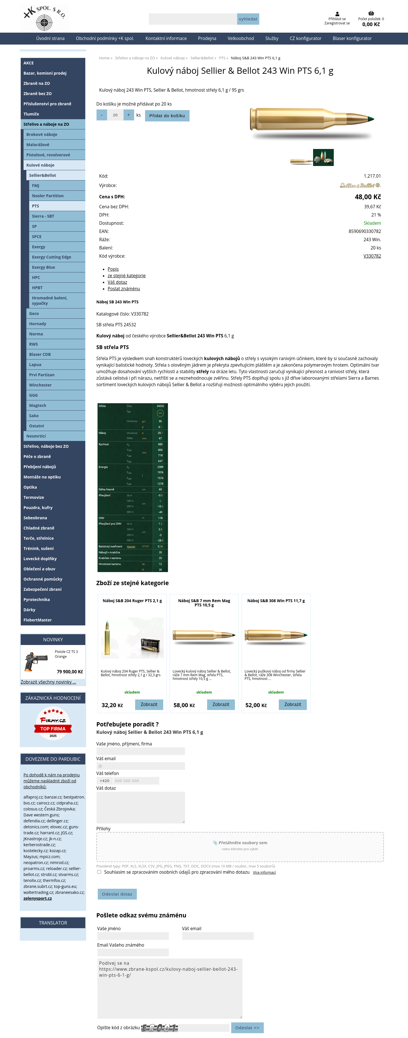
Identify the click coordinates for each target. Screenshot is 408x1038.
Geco (34, 313)
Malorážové (37, 144)
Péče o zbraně (37, 456)
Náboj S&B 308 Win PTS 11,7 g (276, 600)
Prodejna (207, 38)
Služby (272, 38)
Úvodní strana (50, 38)
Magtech (37, 405)
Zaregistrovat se (337, 23)
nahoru (399, 1029)
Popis (113, 269)
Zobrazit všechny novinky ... (48, 682)
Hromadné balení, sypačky (49, 300)
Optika (30, 487)
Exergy (38, 246)
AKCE (29, 63)
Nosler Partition (48, 195)
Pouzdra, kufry (38, 507)
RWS (33, 344)
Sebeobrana (35, 517)
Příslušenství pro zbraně (47, 103)
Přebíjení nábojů (40, 466)
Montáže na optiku (42, 477)
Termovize (34, 497)
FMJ (35, 185)
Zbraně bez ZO (38, 93)
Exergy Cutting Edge (51, 257)
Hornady (37, 323)
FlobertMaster (38, 620)
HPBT (37, 287)
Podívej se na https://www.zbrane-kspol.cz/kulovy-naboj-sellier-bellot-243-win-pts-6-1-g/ (170, 989)
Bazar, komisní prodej (45, 73)
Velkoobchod (241, 38)
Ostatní (36, 425)
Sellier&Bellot (42, 175)
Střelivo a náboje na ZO (46, 124)
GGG (33, 395)
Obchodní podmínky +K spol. (105, 38)
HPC (36, 277)
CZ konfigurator (306, 38)
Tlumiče (31, 114)
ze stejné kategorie (127, 276)
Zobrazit (149, 704)
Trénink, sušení (39, 548)
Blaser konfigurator (352, 38)
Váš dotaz (117, 282)
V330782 (372, 256)
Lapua (35, 364)
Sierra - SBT (43, 216)
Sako (34, 415)
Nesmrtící (36, 436)
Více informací (264, 872)
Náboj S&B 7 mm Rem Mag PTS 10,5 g (204, 603)
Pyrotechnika (37, 599)
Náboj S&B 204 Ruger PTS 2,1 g (132, 600)
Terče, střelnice (39, 538)
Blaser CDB (40, 354)
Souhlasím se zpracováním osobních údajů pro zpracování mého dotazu (177, 872)
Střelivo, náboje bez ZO (46, 446)
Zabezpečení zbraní (42, 589)
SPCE (36, 236)
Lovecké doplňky (40, 558)
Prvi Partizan (41, 374)
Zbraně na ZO (37, 83)
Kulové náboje (40, 165)
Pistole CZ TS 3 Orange (66, 654)
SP (34, 226)
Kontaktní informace (166, 38)
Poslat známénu (124, 289)
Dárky (29, 609)
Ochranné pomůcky (43, 579)
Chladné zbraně (39, 528)
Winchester (40, 385)
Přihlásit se (337, 18)
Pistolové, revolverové (48, 154)
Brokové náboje (41, 134)
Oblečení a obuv (39, 568)
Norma (36, 334)
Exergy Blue (43, 267)
